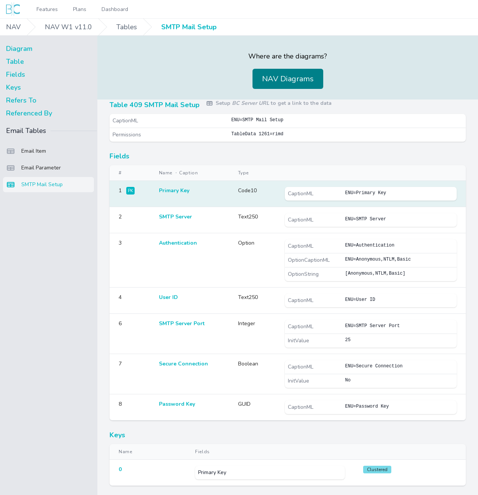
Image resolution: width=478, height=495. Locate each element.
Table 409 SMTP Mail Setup (155, 104)
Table (15, 61)
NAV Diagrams (288, 79)
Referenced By (29, 113)
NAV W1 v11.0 (68, 27)
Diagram (19, 48)
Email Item (26, 151)
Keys (13, 87)
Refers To (21, 100)
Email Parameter (33, 167)
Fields (15, 74)
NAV (13, 27)
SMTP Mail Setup (189, 27)
